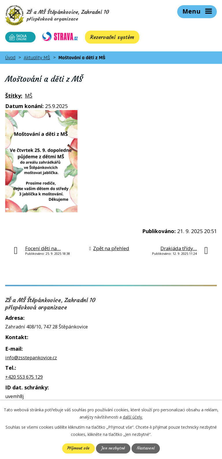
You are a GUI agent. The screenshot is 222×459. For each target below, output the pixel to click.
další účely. (133, 417)
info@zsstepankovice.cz (31, 359)
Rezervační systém (108, 39)
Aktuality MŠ (37, 59)
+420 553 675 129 (24, 379)
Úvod (10, 59)
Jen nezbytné (113, 448)
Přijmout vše (78, 448)
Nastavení (145, 448)
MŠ (28, 97)
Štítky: (13, 97)
